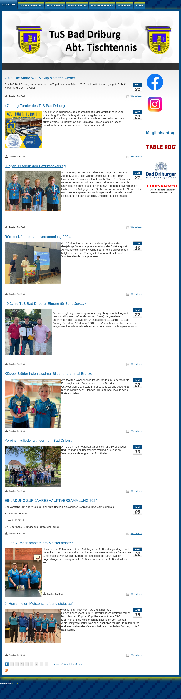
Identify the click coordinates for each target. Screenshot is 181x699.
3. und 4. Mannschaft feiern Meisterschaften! (40, 543)
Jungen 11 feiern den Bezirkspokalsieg (35, 166)
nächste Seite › (60, 664)
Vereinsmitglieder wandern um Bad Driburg (38, 440)
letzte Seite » (75, 664)
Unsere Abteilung (31, 5)
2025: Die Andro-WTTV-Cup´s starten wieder (40, 78)
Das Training (55, 5)
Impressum (125, 5)
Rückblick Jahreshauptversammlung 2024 (38, 237)
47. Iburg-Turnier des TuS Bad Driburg (35, 106)
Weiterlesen (136, 96)
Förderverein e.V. (102, 5)
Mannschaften (77, 5)
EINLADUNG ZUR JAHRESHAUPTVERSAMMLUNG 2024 (51, 500)
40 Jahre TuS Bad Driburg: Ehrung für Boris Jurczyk (45, 303)
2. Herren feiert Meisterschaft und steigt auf (39, 603)
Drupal (15, 683)
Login (139, 5)
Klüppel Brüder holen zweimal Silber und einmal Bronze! (49, 374)
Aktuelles (8, 4)
